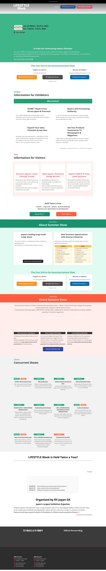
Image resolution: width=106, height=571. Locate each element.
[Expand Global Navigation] (53, 1)
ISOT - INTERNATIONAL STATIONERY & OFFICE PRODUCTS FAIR (63, 411)
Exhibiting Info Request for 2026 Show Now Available (51, 491)
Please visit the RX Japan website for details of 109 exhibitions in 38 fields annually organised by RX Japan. (46, 513)
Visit (53, 12)
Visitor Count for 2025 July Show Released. (48, 489)
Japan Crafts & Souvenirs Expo (23, 438)
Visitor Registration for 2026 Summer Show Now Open (51, 487)
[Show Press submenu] (58, 12)
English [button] (56, 8)
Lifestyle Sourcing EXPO (63, 438)
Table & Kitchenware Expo (83, 383)
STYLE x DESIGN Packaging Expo (43, 438)
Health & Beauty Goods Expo (43, 409)
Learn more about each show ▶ (23, 60)
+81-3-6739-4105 (19, 567)
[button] (68, 8)
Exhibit (48, 12)
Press (56, 12)
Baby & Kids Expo (43, 383)
